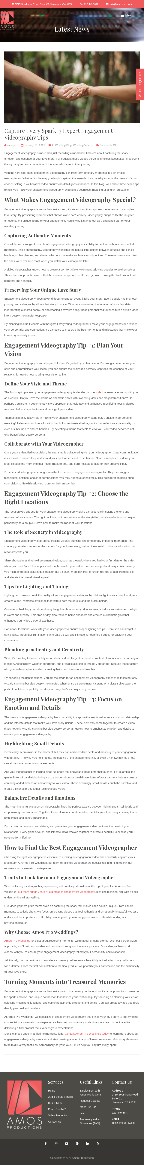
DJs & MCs (55, 1103)
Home (51, 1090)
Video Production (58, 1115)
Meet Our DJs (88, 1106)
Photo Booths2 (57, 1109)
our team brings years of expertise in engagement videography (56, 891)
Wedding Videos (83, 145)
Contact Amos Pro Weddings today (87, 1033)
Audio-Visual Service (60, 1096)
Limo (82, 1113)
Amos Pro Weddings (17, 940)
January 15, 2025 (34, 145)
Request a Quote (90, 1100)
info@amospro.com (121, 4)
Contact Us (55, 1121)
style (98, 392)
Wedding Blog (63, 145)
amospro (12, 145)
